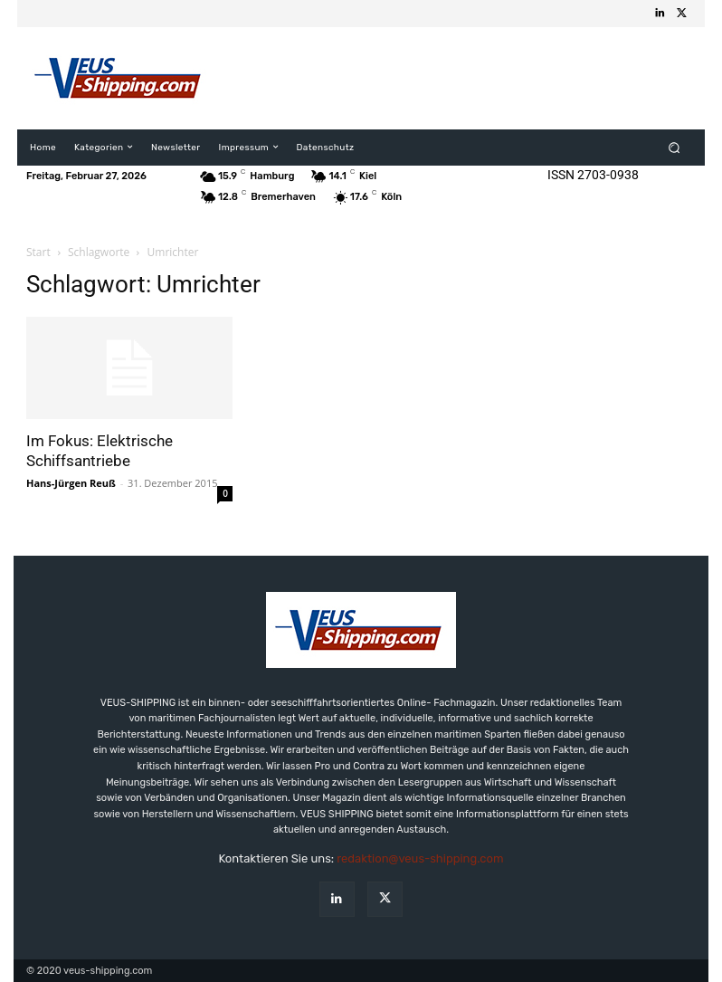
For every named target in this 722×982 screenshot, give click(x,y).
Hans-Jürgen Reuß (71, 483)
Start (38, 252)
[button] (674, 147)
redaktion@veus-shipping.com (420, 858)
